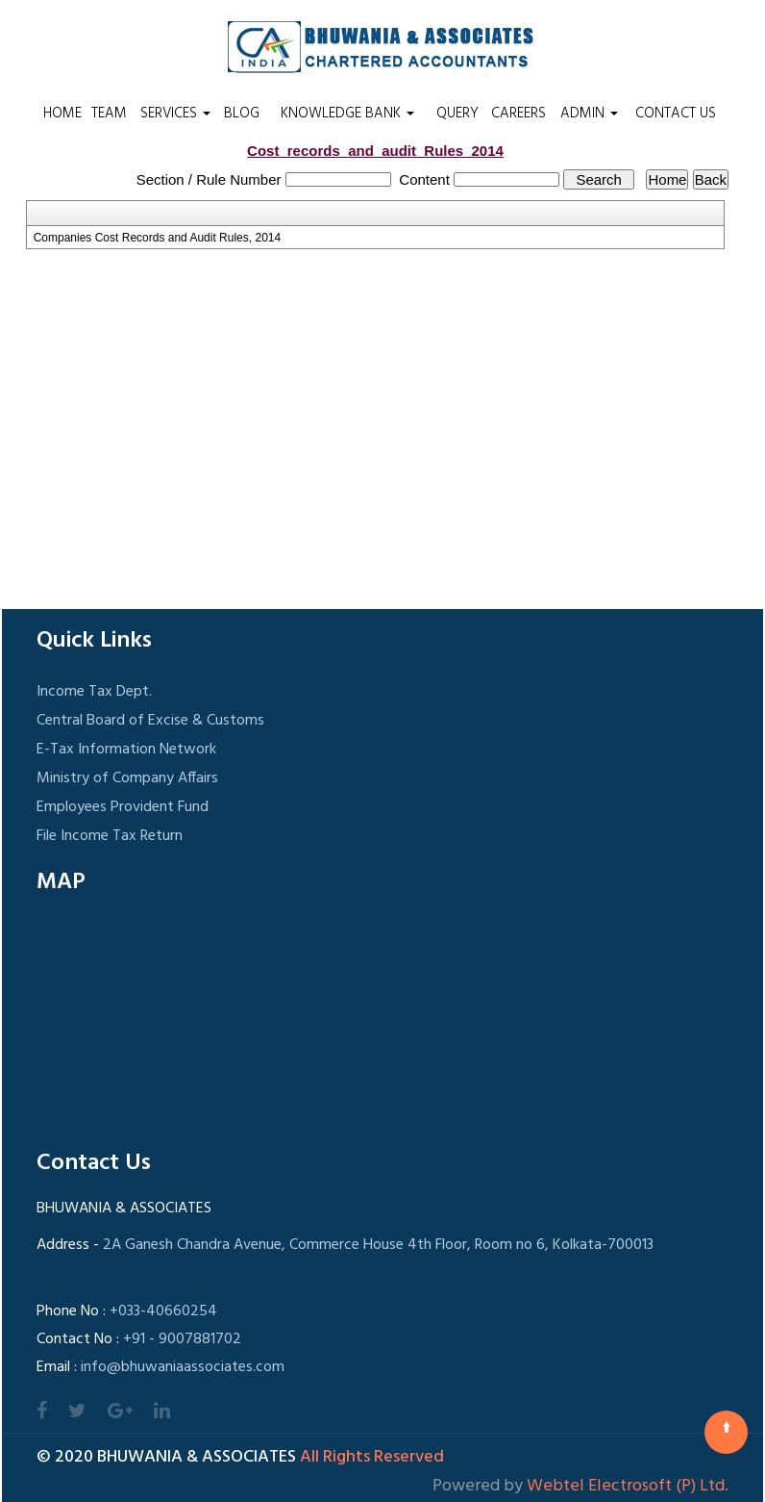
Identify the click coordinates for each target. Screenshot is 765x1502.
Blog (241, 113)
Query (457, 113)
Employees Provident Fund (123, 807)
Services (175, 113)
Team (109, 113)
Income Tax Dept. (94, 691)
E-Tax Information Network (126, 749)
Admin (589, 113)
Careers (518, 113)
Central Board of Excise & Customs (150, 720)
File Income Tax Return (110, 836)
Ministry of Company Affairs (127, 778)
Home (62, 113)
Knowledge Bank (347, 113)
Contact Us (675, 113)
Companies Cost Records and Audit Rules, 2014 (157, 237)
